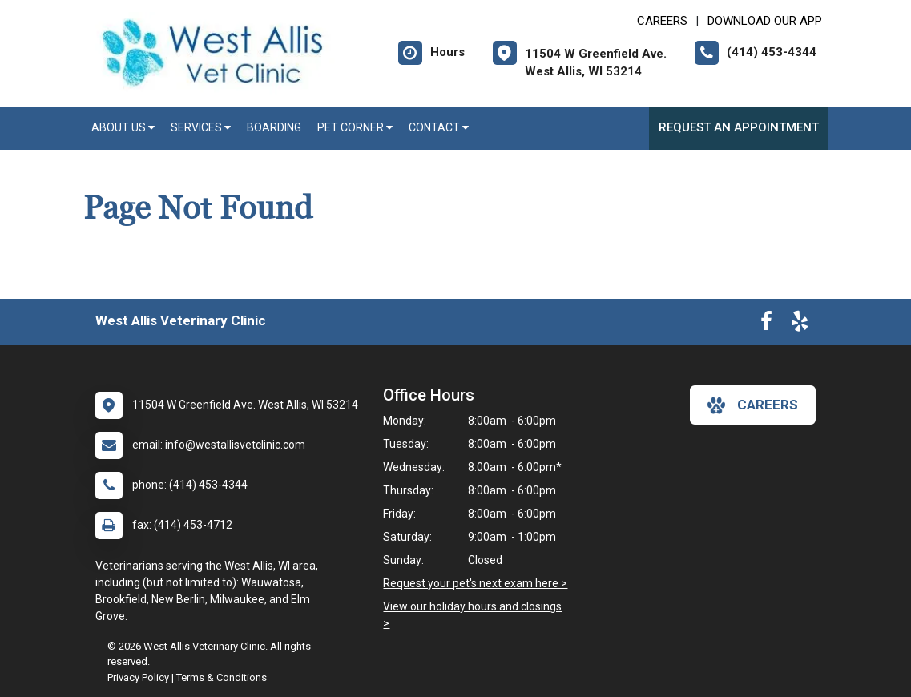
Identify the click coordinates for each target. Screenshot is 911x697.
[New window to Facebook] (766, 324)
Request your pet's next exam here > (475, 583)
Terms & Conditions (221, 677)
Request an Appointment (739, 127)
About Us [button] (123, 127)
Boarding (274, 127)
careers (752, 405)
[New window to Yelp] (799, 324)
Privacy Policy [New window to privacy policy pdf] (138, 677)
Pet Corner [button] (355, 127)
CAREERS (662, 21)
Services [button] (201, 127)
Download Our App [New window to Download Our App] (764, 21)
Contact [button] (439, 127)
